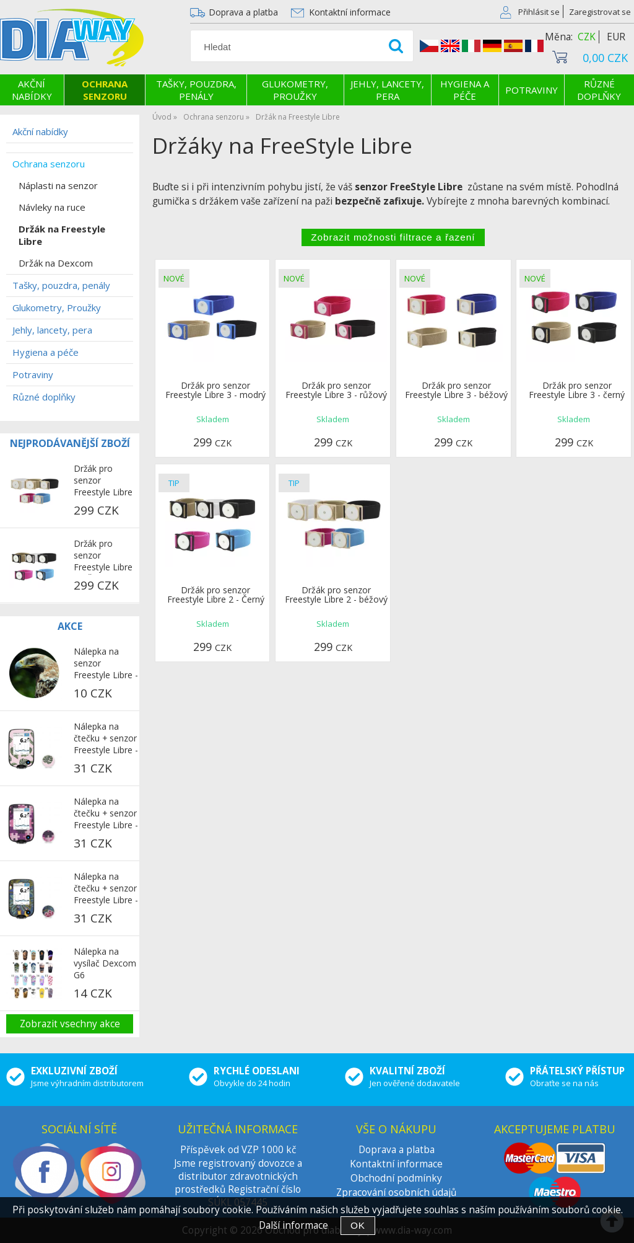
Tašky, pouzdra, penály (196, 89)
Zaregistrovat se (600, 11)
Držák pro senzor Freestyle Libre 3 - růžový (336, 389)
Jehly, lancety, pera (387, 89)
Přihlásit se (539, 11)
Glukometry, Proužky (295, 89)
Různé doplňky (599, 89)
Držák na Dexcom (56, 263)
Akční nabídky (32, 89)
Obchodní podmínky (396, 1178)
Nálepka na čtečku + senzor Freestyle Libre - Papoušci (106, 889)
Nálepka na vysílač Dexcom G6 (105, 963)
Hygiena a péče (464, 89)
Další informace (293, 1225)
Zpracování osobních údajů (396, 1192)
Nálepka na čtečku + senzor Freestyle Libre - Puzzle (106, 814)
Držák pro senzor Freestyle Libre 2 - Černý (215, 594)
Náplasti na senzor (58, 185)
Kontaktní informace (350, 12)
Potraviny (531, 90)
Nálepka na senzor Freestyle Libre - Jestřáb (106, 664)
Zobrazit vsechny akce (70, 1023)
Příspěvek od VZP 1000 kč (238, 1149)
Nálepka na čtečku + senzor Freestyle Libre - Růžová (106, 739)
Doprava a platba (243, 12)
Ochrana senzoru (105, 89)
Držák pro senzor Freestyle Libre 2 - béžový (336, 594)
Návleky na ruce (52, 207)
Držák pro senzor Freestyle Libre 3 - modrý (215, 389)
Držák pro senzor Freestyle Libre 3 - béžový (456, 389)
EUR (616, 36)
